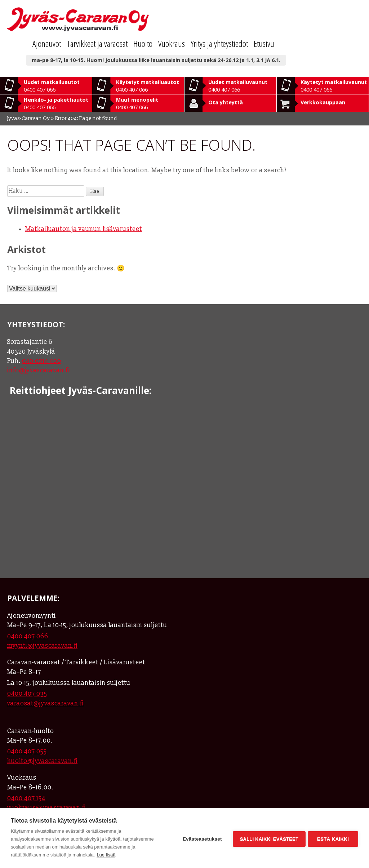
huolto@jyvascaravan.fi (42, 761)
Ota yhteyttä (225, 102)
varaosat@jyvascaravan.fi (45, 703)
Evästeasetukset (201, 838)
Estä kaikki (333, 838)
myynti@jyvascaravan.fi (42, 646)
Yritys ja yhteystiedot (219, 43)
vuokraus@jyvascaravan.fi (46, 807)
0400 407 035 (27, 694)
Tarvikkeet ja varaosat (97, 43)
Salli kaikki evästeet (268, 838)
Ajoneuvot (46, 43)
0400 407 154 (26, 798)
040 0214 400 (41, 361)
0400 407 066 (27, 636)
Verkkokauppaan (323, 102)
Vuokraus (171, 43)
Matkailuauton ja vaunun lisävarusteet (83, 229)
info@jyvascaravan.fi (38, 370)
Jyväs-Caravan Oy (28, 118)
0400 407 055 (27, 751)
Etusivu (264, 43)
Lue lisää (106, 855)
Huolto (142, 43)
